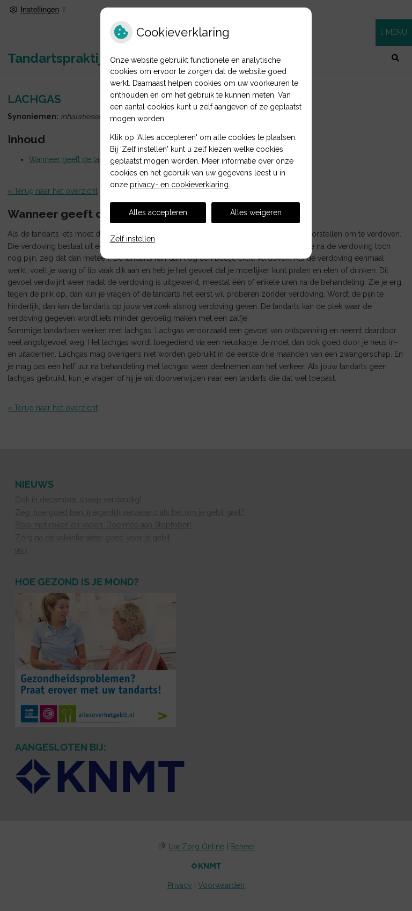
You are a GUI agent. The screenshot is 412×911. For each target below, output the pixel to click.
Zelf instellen (132, 238)
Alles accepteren (158, 212)
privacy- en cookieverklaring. (180, 184)
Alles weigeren (256, 212)
